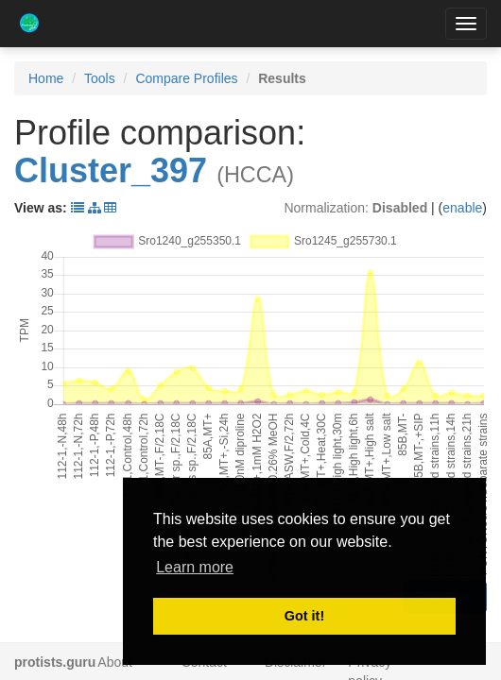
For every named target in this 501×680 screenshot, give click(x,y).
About (114, 662)
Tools (99, 78)
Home (45, 78)
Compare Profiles (186, 78)
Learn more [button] (194, 567)
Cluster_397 (110, 170)
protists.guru (54, 662)
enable (462, 207)
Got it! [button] (304, 615)
